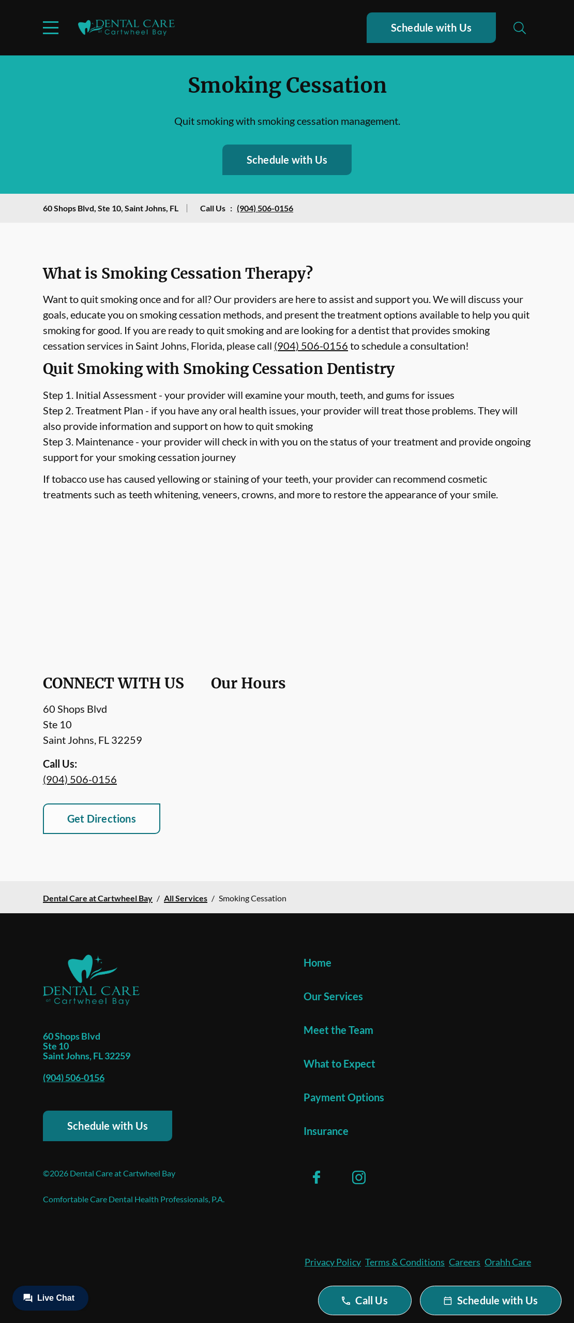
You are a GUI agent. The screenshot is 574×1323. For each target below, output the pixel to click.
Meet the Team (338, 1030)
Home (317, 962)
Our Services (333, 996)
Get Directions (101, 818)
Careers (464, 1262)
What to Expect (339, 1063)
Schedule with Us (431, 27)
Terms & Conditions (405, 1262)
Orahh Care (508, 1262)
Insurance (326, 1131)
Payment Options (344, 1097)
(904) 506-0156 (265, 208)
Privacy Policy (333, 1262)
